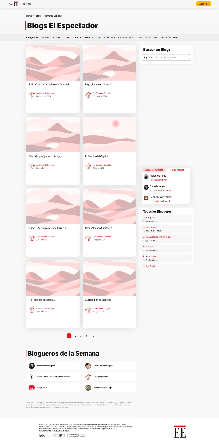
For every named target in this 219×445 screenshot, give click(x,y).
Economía (89, 37)
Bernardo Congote (46, 93)
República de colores (161, 197)
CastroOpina (148, 217)
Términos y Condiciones (81, 425)
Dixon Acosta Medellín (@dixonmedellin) (54, 376)
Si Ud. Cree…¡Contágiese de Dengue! (49, 84)
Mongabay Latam (101, 376)
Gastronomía (103, 37)
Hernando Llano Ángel (103, 387)
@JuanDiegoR (152, 250)
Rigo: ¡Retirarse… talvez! (98, 84)
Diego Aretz (42, 387)
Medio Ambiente (119, 37)
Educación (57, 37)
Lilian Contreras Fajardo (103, 366)
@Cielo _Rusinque (153, 231)
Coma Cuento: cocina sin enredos (157, 237)
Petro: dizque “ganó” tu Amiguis (45, 156)
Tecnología (165, 37)
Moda (131, 37)
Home (29, 15)
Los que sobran (149, 227)
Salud (148, 37)
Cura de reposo (158, 186)
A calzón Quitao (152, 260)
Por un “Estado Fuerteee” (98, 228)
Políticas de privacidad (99, 425)
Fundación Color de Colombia (162, 201)
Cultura (68, 37)
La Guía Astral (149, 266)
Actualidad (45, 37)
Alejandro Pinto (158, 175)
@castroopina (151, 221)
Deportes (78, 37)
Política (38, 15)
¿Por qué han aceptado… (42, 299)
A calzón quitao (149, 256)
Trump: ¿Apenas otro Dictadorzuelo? (48, 228)
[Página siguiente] (93, 335)
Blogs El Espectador (62, 25)
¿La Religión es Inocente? (98, 299)
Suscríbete (204, 3)
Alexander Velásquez (162, 190)
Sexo (155, 37)
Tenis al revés (148, 246)
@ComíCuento (152, 240)
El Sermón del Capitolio (97, 156)
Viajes (176, 37)
